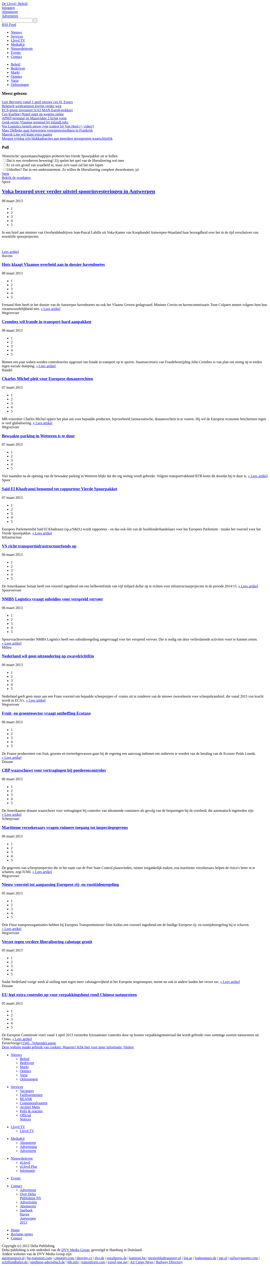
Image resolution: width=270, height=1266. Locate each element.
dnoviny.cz (84, 1258)
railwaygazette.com (244, 1258)
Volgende (39, 1043)
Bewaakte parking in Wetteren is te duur (38, 435)
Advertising (28, 1147)
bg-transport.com (39, 1258)
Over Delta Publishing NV (30, 1196)
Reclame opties (22, 1234)
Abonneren (10, 12)
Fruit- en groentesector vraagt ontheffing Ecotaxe (46, 713)
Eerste (6, 1043)
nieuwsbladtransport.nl (164, 1258)
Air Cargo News (142, 1262)
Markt (24, 1067)
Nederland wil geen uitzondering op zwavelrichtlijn (48, 656)
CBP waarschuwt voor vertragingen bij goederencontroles (54, 770)
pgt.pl (223, 1258)
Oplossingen (29, 1079)
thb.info (73, 1262)
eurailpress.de (117, 1258)
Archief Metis (30, 1107)
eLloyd (25, 1162)
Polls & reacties (31, 1111)
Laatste (51, 1043)
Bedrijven (27, 1063)
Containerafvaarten (34, 1103)
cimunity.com (64, 1258)
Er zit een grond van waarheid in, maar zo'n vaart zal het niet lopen (55, 165)
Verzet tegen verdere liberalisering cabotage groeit (47, 941)
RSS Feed (9, 25)
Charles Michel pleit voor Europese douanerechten (47, 378)
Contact (16, 1186)
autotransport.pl (13, 1258)
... (30, 1043)
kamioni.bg (137, 1258)
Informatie (27, 1170)
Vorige (15, 1043)
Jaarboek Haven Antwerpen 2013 (28, 1216)
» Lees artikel (50, 309)
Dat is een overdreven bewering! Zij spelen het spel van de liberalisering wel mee (65, 160)
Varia (23, 1075)
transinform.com (93, 1262)
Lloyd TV (18, 1127)
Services (17, 1087)
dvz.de (99, 1258)
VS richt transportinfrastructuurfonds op (39, 546)
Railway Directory (169, 1262)
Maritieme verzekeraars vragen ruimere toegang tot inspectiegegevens (65, 827)
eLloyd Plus (28, 1166)
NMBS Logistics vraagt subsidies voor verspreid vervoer (52, 599)
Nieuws (16, 1055)
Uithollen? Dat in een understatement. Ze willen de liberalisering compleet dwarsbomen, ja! (73, 169)
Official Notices (25, 1117)
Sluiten (129, 1047)
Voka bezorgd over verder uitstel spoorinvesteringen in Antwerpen (78, 191)
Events (16, 1178)
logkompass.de (205, 1258)
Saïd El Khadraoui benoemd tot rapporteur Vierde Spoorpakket (59, 488)
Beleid (24, 1059)
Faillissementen (31, 1095)
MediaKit (18, 1139)
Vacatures (27, 1091)
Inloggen (8, 8)
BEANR (26, 1099)
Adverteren (10, 16)
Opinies (25, 1071)
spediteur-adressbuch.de (47, 1262)
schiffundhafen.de (15, 1262)
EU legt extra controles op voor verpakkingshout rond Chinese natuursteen (69, 994)
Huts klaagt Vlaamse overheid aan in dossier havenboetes (53, 264)
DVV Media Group (75, 1250)
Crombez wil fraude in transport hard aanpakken (46, 321)
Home (15, 1230)
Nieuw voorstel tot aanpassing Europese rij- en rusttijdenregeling (60, 884)
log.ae (188, 1258)
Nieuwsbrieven (22, 1158)
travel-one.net (118, 1262)
